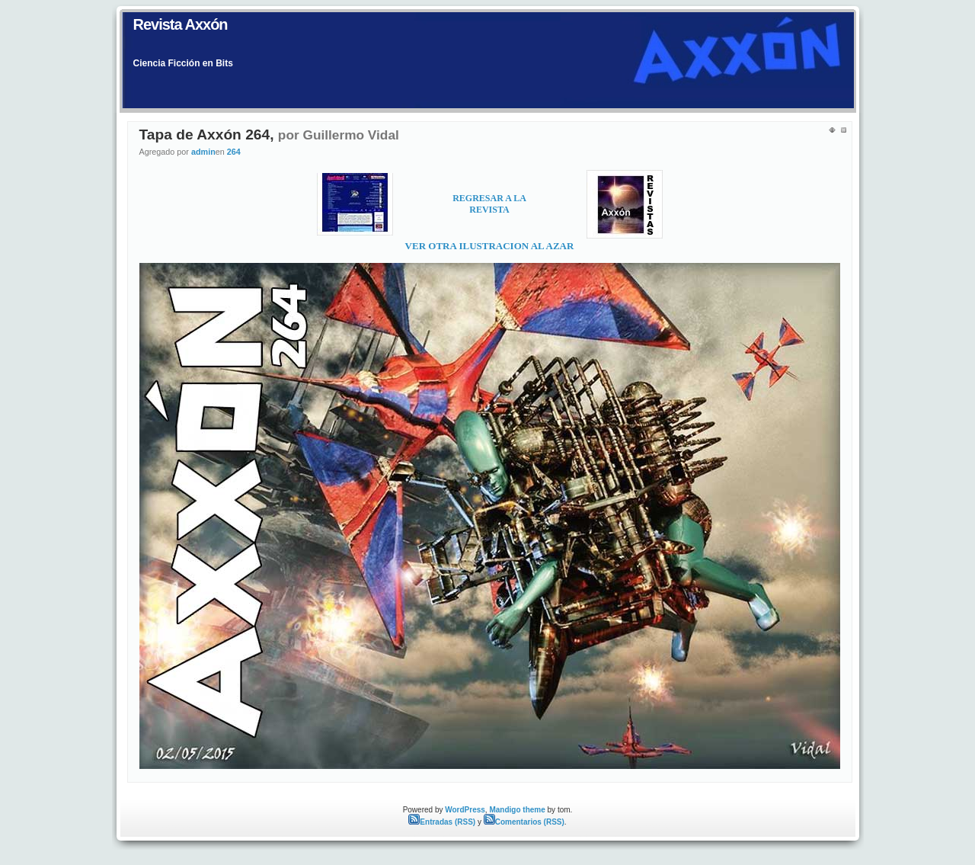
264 (234, 151)
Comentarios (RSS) (524, 822)
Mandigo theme (517, 810)
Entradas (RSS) (441, 822)
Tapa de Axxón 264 (204, 135)
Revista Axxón (180, 24)
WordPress (465, 810)
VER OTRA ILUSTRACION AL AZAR (489, 245)
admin (203, 151)
